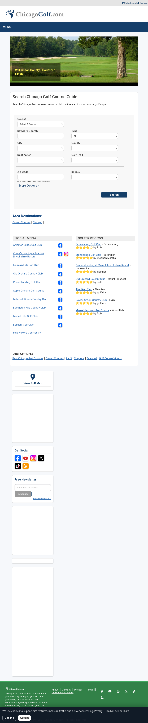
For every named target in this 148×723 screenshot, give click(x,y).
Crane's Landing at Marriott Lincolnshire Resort (28, 255)
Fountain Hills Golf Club (26, 265)
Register (143, 3)
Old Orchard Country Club (28, 273)
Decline (9, 717)
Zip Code (22, 171)
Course (21, 118)
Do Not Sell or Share (62, 692)
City (19, 142)
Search (114, 194)
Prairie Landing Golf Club (27, 282)
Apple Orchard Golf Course (28, 290)
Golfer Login (130, 3)
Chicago (37, 222)
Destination (24, 154)
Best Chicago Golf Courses (27, 358)
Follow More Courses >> (27, 332)
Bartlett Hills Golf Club (25, 316)
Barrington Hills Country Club (29, 307)
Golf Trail (77, 154)
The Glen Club (84, 289)
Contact (66, 689)
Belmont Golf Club (23, 324)
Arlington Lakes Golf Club (27, 244)
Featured (92, 358)
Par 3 (69, 358)
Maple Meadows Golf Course (92, 310)
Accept (24, 717)
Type (74, 130)
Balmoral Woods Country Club (30, 299)
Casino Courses (21, 222)
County (75, 142)
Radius (75, 171)
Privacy (78, 689)
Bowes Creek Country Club (91, 299)
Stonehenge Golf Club (88, 254)
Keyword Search (27, 130)
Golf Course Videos (110, 358)
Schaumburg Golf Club (88, 244)
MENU (7, 27)
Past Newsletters (42, 498)
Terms (89, 689)
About (55, 689)
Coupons (79, 358)
